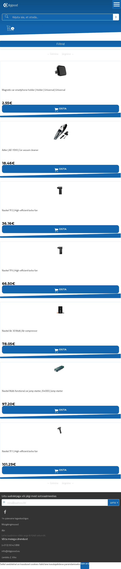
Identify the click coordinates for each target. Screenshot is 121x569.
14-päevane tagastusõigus (15, 518)
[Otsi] (116, 17)
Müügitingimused (10, 524)
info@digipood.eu (11, 551)
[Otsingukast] (62, 17)
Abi (3, 530)
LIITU (113, 503)
